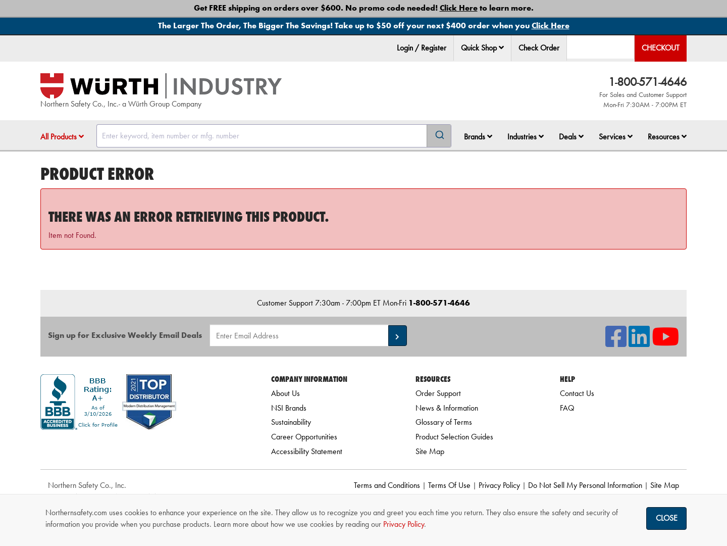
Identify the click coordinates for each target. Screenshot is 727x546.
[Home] (161, 85)
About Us (285, 393)
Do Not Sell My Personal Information (585, 485)
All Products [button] (62, 136)
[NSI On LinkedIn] (639, 343)
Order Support (438, 393)
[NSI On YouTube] (665, 343)
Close (667, 518)
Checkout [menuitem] (661, 48)
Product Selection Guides (454, 436)
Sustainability (291, 422)
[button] (501, 47)
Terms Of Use (449, 485)
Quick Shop (482, 48)
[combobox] (273, 135)
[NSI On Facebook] (616, 343)
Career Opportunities (304, 436)
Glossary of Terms (444, 422)
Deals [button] (571, 136)
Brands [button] (478, 136)
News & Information (447, 408)
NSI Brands (288, 408)
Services (616, 136)
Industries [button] (525, 136)
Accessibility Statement (306, 451)
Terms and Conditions (387, 485)
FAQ (567, 408)
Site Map (430, 451)
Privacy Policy (499, 485)
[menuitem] (482, 48)
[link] (143, 448)
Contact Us (577, 393)
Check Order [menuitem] (538, 48)
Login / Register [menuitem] (421, 48)
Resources (667, 136)
